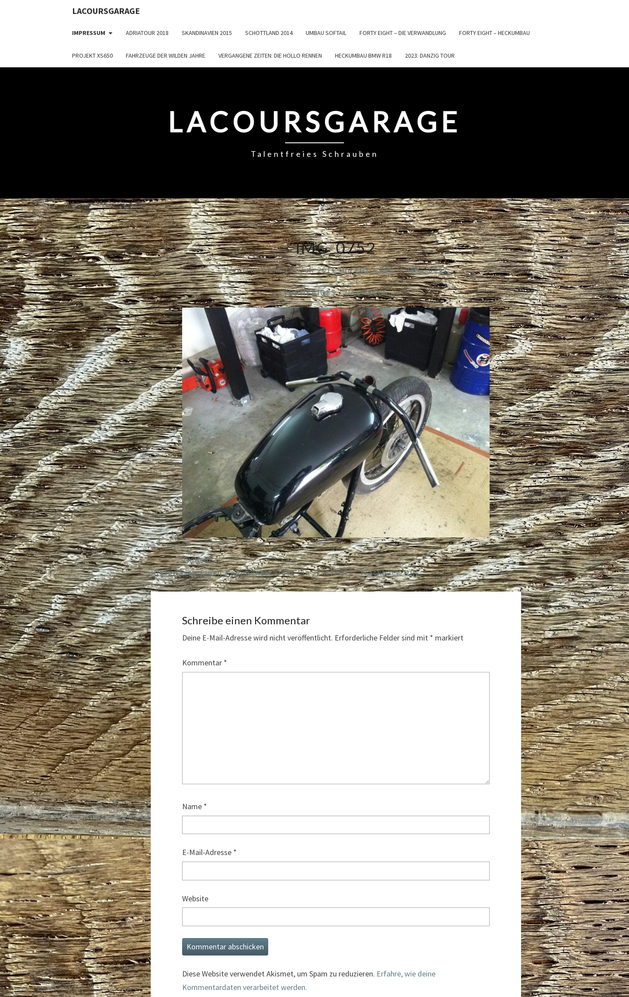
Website (195, 898)
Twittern (196, 559)
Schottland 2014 (269, 33)
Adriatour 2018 (147, 33)
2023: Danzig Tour (430, 55)
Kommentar (204, 663)
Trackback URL (389, 573)
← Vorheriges (304, 292)
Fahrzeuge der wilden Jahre (165, 55)
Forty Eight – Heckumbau (494, 33)
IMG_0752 (427, 270)
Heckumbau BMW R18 (363, 55)
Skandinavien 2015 (207, 33)
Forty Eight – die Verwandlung (402, 33)
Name (194, 806)
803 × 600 (374, 270)
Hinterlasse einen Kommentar (212, 573)
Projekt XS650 (92, 55)
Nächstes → (372, 292)
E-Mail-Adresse (209, 852)
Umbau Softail (326, 33)
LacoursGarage (106, 10)
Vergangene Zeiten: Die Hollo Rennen (270, 55)
